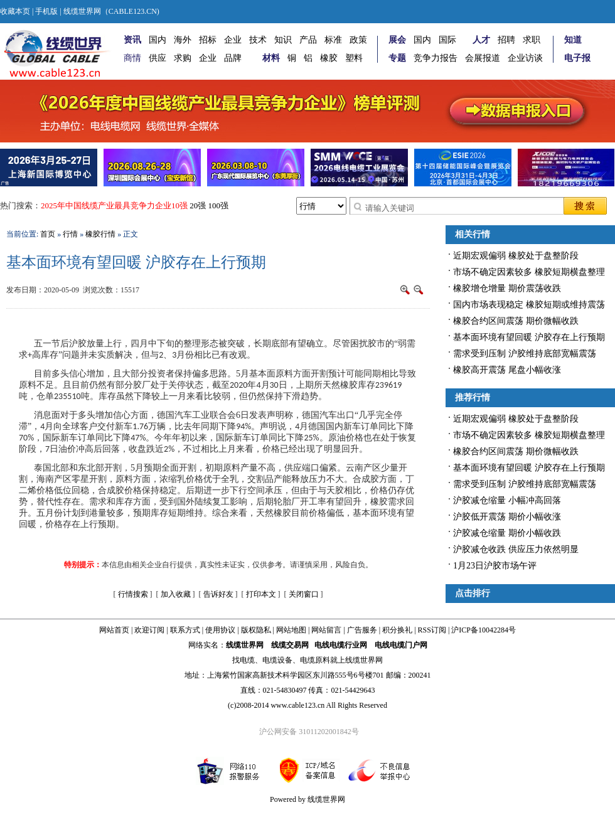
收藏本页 (15, 11)
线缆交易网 (290, 645)
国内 (157, 40)
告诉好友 (218, 594)
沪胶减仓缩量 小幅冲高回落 (507, 500)
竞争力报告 (435, 58)
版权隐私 (256, 630)
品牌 (233, 58)
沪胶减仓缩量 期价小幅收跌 (507, 533)
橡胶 (329, 58)
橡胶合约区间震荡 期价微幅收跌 (516, 321)
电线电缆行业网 (340, 645)
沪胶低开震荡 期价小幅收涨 (507, 516)
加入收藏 (176, 594)
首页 (47, 234)
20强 (198, 205)
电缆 (247, 660)
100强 (218, 205)
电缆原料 (315, 660)
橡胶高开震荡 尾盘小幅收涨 (507, 370)
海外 (182, 40)
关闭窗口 (304, 594)
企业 (233, 40)
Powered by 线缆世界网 (307, 799)
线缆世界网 (245, 645)
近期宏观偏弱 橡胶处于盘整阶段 (516, 255)
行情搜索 (133, 594)
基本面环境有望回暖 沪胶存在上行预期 (529, 337)
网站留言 (326, 630)
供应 (157, 58)
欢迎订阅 (149, 630)
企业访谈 (525, 58)
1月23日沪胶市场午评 (495, 565)
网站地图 (291, 630)
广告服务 (362, 630)
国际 (447, 40)
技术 (258, 40)
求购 (182, 58)
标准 (333, 40)
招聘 (506, 40)
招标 (208, 40)
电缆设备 (277, 660)
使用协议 (220, 630)
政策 (358, 40)
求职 (531, 40)
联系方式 (185, 630)
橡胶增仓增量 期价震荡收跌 (507, 288)
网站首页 (114, 630)
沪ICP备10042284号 (483, 630)
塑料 (354, 58)
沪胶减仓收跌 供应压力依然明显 (516, 549)
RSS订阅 (432, 630)
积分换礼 (397, 630)
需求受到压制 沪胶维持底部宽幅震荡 (524, 353)
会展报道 (482, 58)
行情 (70, 234)
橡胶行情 (100, 234)
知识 (283, 40)
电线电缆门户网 (401, 645)
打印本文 (261, 594)
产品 (308, 40)
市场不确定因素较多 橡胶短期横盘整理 (529, 272)
